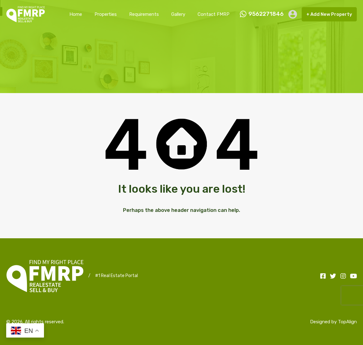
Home (75, 14)
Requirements (144, 14)
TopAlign (347, 322)
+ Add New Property (329, 14)
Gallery (178, 14)
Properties (105, 14)
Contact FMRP (214, 14)
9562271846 (266, 14)
